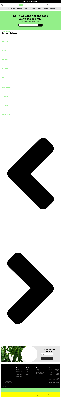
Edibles (4, 78)
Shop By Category (19, 372)
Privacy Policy (4, 386)
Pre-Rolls (5, 59)
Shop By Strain (19, 376)
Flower (4, 50)
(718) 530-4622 (39, 369)
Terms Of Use (57, 386)
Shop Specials (19, 371)
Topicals (5, 96)
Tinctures (5, 105)
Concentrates (6, 87)
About (27, 369)
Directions (27, 374)
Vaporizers (5, 69)
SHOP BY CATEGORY (6, 31)
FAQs (27, 371)
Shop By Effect (19, 374)
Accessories (6, 114)
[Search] (40, 25)
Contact (27, 372)
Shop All (5, 41)
